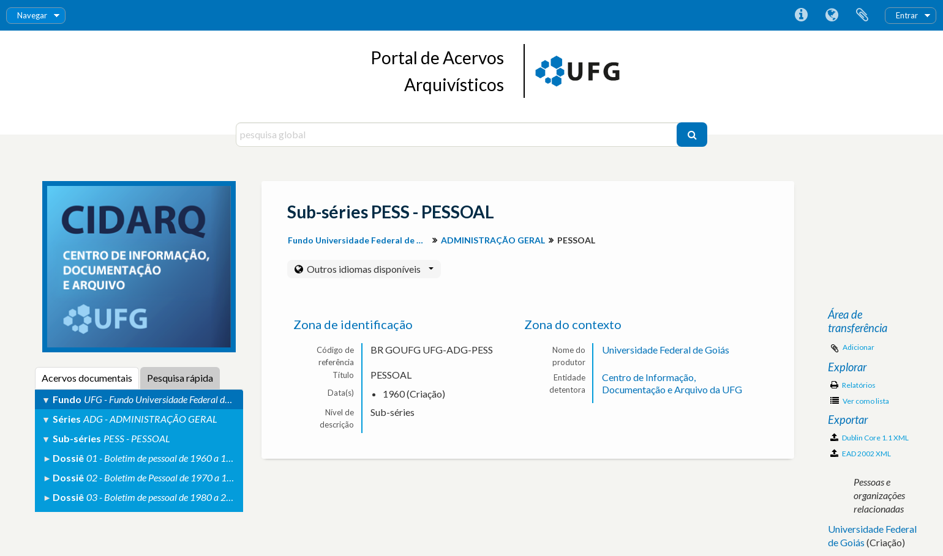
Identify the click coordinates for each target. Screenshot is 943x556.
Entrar (907, 15)
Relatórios (853, 385)
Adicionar (858, 347)
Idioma (831, 15)
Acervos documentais (87, 378)
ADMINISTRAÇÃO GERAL (493, 240)
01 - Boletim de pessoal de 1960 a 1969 (164, 458)
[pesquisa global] (458, 134)
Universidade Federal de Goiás (665, 349)
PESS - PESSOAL (136, 438)
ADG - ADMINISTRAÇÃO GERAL (150, 418)
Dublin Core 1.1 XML (869, 437)
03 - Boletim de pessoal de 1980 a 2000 (164, 497)
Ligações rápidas (801, 15)
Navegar (32, 15)
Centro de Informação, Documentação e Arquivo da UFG (672, 383)
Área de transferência (862, 15)
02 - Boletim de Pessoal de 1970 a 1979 (164, 477)
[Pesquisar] (692, 134)
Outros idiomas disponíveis (369, 269)
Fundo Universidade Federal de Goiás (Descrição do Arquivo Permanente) (360, 240)
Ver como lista (859, 401)
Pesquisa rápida (180, 378)
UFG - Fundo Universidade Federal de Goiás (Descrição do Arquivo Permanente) (239, 399)
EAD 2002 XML (860, 453)
